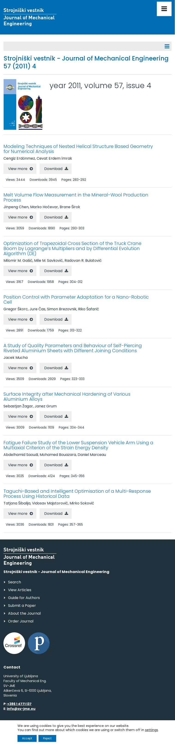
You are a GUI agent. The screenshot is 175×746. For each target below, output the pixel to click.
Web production (30, 738)
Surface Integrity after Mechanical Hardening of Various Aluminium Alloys (66, 396)
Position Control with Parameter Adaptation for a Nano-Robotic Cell (76, 299)
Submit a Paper (22, 605)
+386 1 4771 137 (19, 704)
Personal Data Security (66, 729)
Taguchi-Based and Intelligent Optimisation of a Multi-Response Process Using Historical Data (77, 493)
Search (14, 582)
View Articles (19, 590)
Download (53, 168)
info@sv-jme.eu (21, 708)
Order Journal (20, 621)
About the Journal (24, 613)
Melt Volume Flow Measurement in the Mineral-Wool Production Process (75, 197)
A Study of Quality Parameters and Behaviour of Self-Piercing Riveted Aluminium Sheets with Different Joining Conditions (72, 348)
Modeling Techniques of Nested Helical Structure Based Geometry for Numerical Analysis (78, 149)
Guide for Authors (24, 597)
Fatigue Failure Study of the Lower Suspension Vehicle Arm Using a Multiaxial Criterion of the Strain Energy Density (78, 445)
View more (17, 168)
